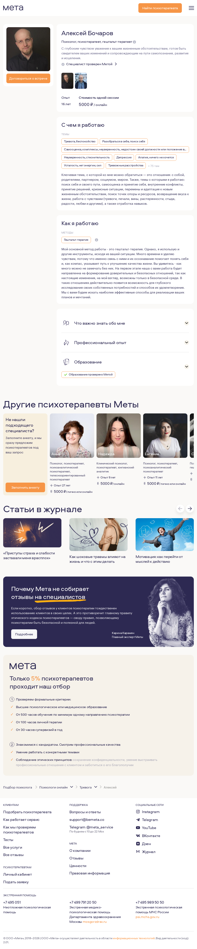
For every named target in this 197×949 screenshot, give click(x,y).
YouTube (149, 827)
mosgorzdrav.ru (95, 921)
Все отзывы (13, 854)
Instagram (151, 811)
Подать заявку (16, 881)
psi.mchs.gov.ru (147, 916)
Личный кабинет (17, 874)
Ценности (77, 865)
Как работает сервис (21, 819)
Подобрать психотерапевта (27, 811)
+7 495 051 (12, 902)
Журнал (149, 851)
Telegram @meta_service (91, 827)
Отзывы (76, 858)
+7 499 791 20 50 (83, 902)
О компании (79, 850)
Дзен (146, 843)
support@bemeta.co (86, 819)
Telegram (150, 819)
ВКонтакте (151, 835)
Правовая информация (89, 873)
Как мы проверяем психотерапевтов (19, 829)
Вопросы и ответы (85, 811)
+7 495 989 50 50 (150, 902)
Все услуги (12, 847)
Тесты (8, 839)
